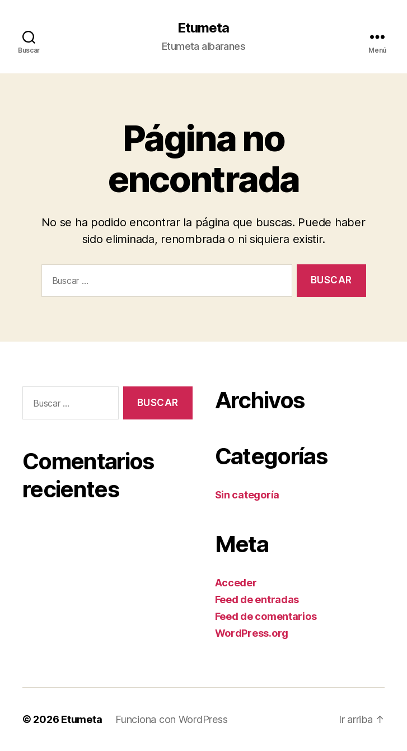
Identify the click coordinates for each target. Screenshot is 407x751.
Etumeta (203, 28)
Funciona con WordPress (171, 719)
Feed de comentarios (266, 616)
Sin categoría (247, 495)
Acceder (236, 583)
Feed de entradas (257, 599)
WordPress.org (252, 633)
